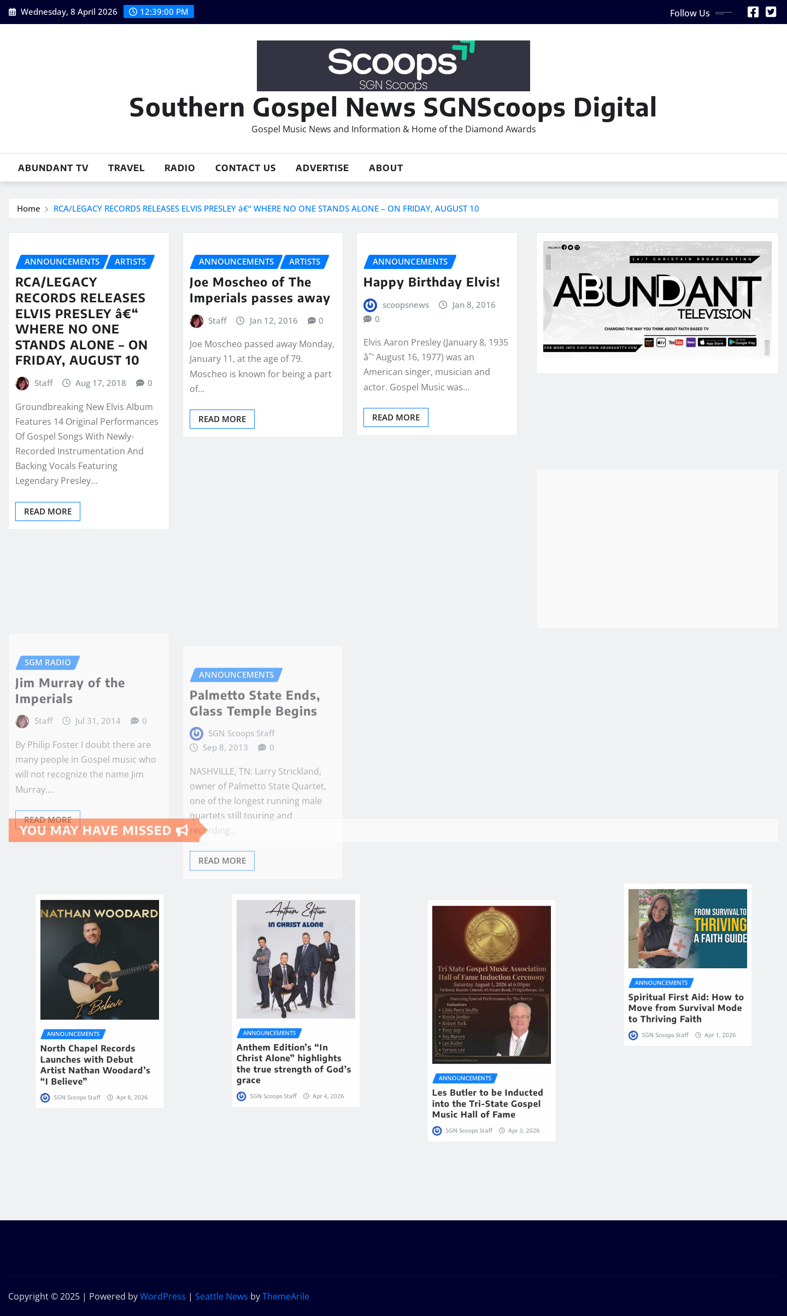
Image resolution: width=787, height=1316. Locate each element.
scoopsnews (406, 304)
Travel (126, 167)
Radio (180, 167)
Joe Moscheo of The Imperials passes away (260, 289)
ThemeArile (285, 1296)
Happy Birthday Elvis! (432, 281)
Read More (48, 511)
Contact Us (245, 167)
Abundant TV (53, 167)
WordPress (163, 1296)
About (386, 167)
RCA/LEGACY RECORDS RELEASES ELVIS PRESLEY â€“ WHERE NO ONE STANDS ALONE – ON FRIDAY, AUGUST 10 (266, 208)
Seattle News (221, 1296)
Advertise (322, 167)
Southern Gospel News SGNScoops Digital (393, 106)
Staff (43, 382)
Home (28, 208)
